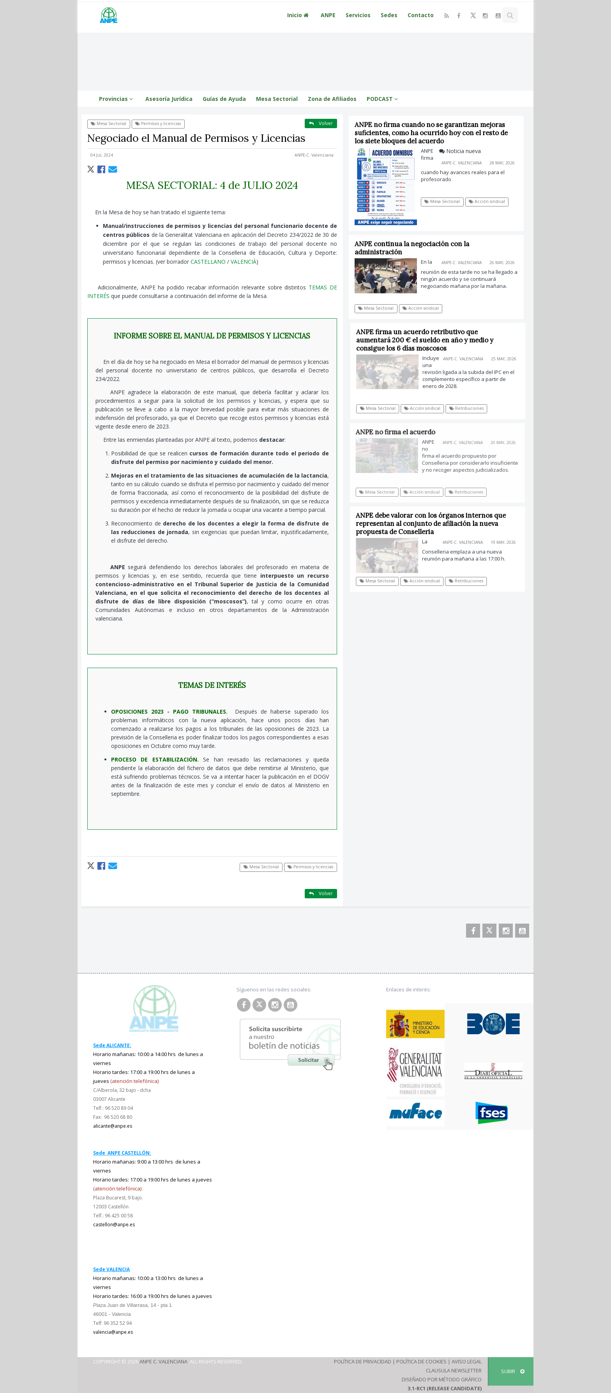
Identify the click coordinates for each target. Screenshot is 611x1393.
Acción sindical (487, 201)
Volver (321, 123)
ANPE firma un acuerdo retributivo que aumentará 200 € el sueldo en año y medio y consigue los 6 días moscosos (427, 340)
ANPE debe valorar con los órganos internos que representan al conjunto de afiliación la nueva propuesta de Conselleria (433, 523)
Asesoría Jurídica (168, 98)
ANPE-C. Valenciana (314, 155)
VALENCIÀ (243, 261)
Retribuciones (469, 408)
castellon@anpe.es (114, 1224)
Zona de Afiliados (332, 98)
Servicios (358, 15)
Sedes (389, 15)
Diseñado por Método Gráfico (442, 1379)
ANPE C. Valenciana (163, 1361)
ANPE (328, 15)
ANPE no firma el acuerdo (398, 432)
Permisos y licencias (158, 123)
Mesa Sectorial (277, 98)
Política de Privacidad (362, 1361)
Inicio (299, 15)
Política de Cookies (421, 1361)
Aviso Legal (467, 1361)
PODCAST (383, 98)
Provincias (117, 98)
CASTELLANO (208, 261)
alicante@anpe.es (112, 1126)
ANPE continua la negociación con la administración (412, 248)
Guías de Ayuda (224, 98)
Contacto (421, 15)
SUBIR (512, 1371)
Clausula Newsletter (454, 1370)
